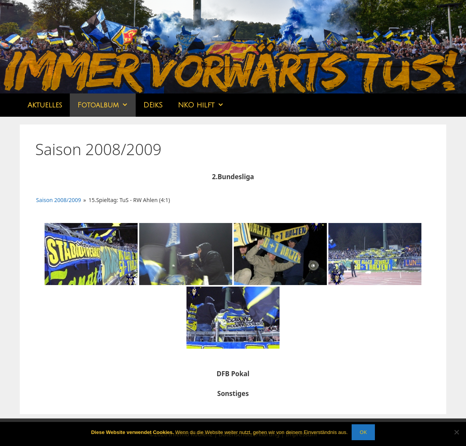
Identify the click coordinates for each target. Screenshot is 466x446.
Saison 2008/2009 (58, 200)
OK (363, 432)
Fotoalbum (107, 105)
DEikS (152, 105)
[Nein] (456, 432)
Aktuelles (45, 105)
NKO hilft (204, 105)
